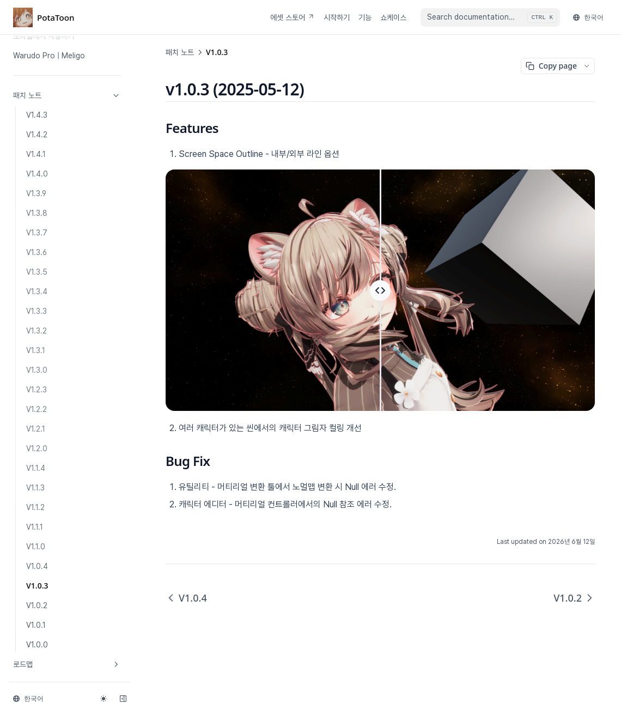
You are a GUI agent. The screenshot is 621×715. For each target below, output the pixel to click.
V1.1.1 (34, 527)
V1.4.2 (36, 134)
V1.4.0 (37, 173)
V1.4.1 (36, 154)
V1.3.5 (36, 272)
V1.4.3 (36, 115)
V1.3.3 (36, 311)
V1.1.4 (35, 468)
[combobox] (490, 17)
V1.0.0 (37, 644)
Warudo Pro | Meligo (49, 55)
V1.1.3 (35, 487)
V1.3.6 (36, 252)
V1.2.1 (35, 429)
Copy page (551, 65)
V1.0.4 (37, 566)
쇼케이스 (393, 17)
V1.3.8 (36, 213)
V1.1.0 (35, 546)
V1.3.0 (36, 370)
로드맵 (67, 664)
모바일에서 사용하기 (43, 36)
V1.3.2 (36, 330)
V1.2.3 (36, 389)
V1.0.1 (36, 625)
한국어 (588, 17)
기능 (365, 17)
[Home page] (44, 17)
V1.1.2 (35, 507)
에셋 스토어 (292, 17)
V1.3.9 (36, 193)
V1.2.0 (36, 448)
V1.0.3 (37, 585)
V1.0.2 (36, 605)
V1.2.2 (36, 409)
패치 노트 (67, 95)
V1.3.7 (36, 232)
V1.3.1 (35, 350)
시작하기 (337, 17)
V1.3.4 (36, 291)
